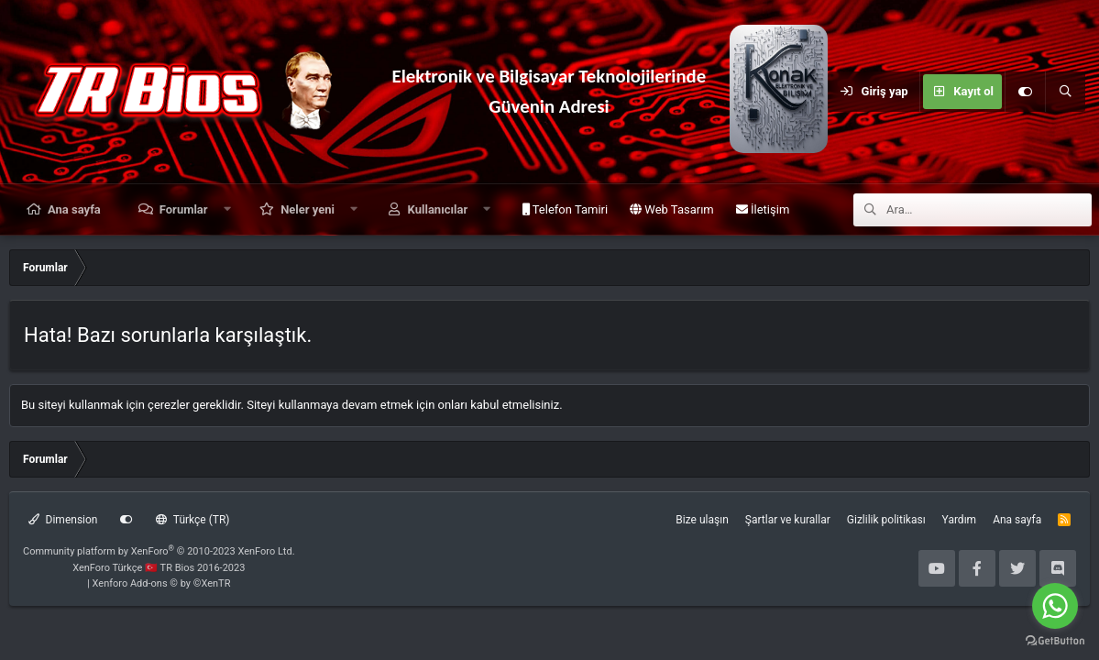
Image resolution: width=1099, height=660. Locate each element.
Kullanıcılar (438, 209)
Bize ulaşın (702, 519)
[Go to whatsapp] (1055, 606)
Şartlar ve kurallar (787, 519)
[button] (227, 209)
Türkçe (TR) (192, 519)
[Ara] (1065, 92)
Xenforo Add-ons (162, 583)
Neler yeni (307, 209)
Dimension (62, 519)
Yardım (959, 519)
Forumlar (183, 209)
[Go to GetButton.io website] (1055, 641)
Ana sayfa (74, 209)
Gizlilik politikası (886, 519)
